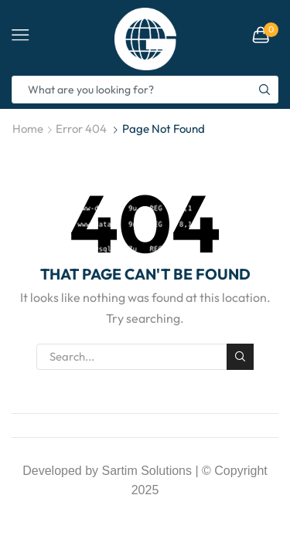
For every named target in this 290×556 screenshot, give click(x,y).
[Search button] (264, 89)
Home (27, 128)
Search (240, 356)
